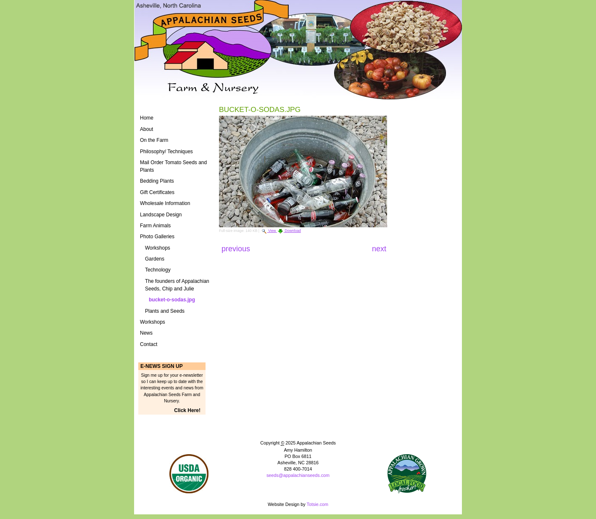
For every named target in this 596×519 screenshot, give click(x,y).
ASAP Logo (407, 473)
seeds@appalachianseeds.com (298, 475)
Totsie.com (318, 504)
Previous (237, 249)
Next (379, 249)
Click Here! (187, 410)
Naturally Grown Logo (188, 473)
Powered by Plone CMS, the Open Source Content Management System (298, 489)
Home (146, 118)
